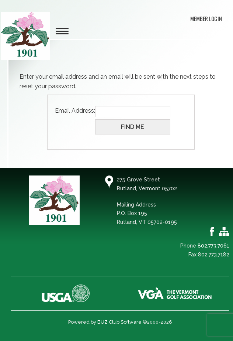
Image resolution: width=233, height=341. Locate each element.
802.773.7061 (213, 246)
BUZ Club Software (119, 322)
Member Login (206, 18)
